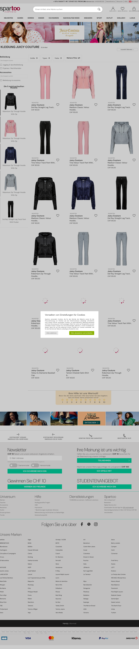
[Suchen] (99, 9)
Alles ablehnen (51, 333)
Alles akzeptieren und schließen (82, 333)
